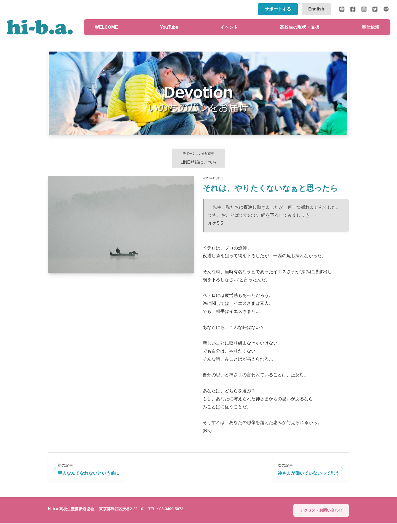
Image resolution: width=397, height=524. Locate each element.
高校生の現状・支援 (300, 27)
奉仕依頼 (370, 27)
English (316, 9)
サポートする (278, 9)
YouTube (169, 27)
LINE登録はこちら (198, 158)
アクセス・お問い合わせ (321, 511)
